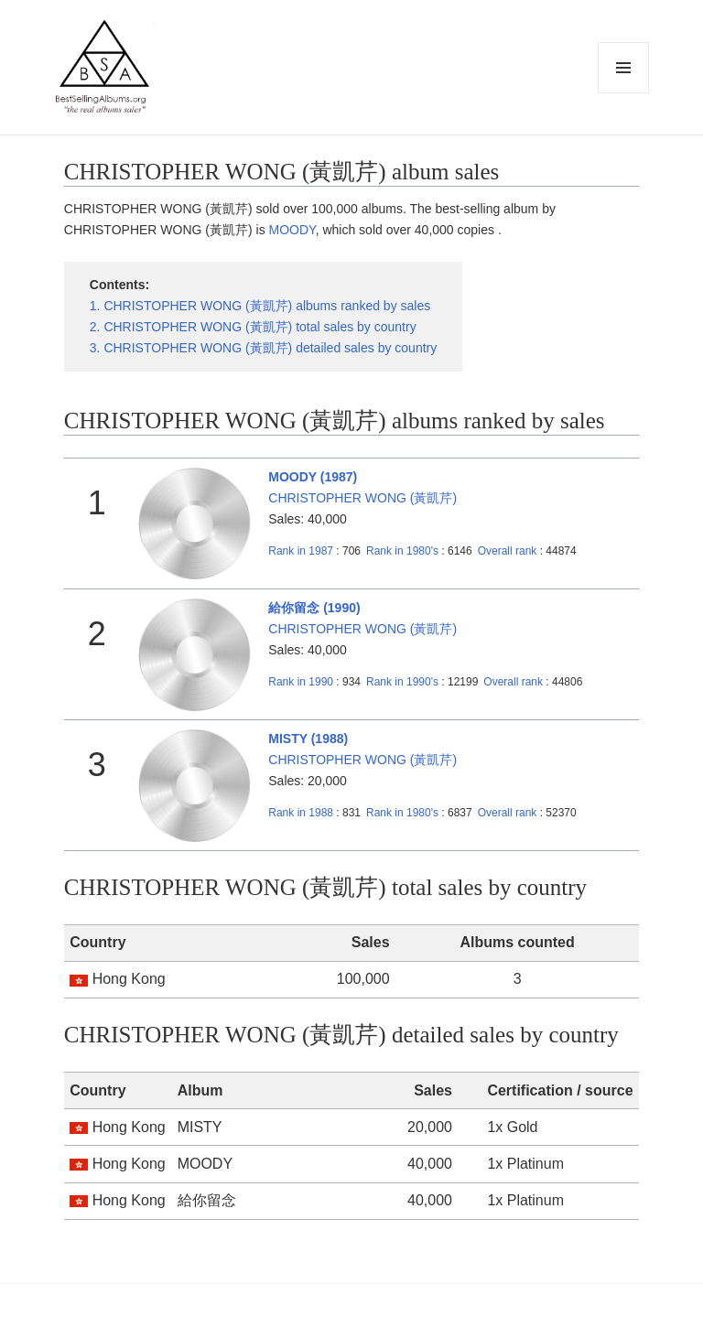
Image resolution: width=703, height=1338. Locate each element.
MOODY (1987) (312, 476)
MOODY (292, 229)
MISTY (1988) (308, 738)
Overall (507, 551)
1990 (300, 681)
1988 (300, 812)
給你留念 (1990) (314, 607)
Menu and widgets (624, 92)
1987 (300, 551)
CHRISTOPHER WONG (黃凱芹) (362, 498)
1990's (403, 681)
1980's (403, 551)
